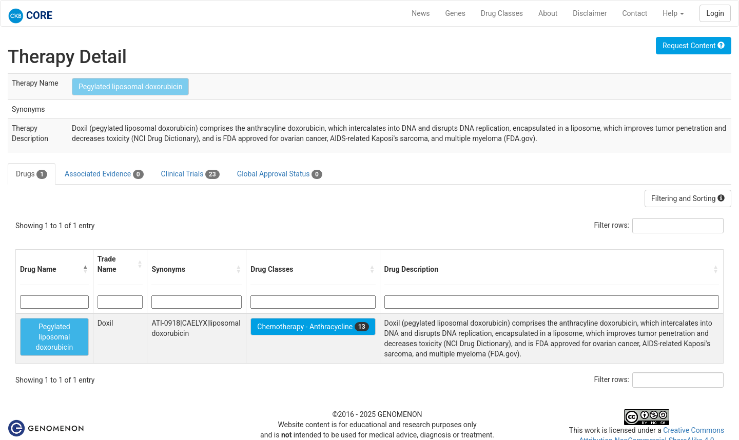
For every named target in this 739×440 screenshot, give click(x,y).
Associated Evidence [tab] (104, 174)
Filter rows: (612, 225)
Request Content (694, 46)
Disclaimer (590, 13)
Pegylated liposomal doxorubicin (130, 87)
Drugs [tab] (31, 174)
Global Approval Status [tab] (279, 174)
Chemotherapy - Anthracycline (312, 326)
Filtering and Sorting (688, 198)
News (421, 13)
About (547, 13)
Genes (455, 13)
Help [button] (673, 13)
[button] (86, 269)
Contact (634, 13)
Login (715, 13)
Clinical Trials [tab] (190, 174)
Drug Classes (502, 13)
